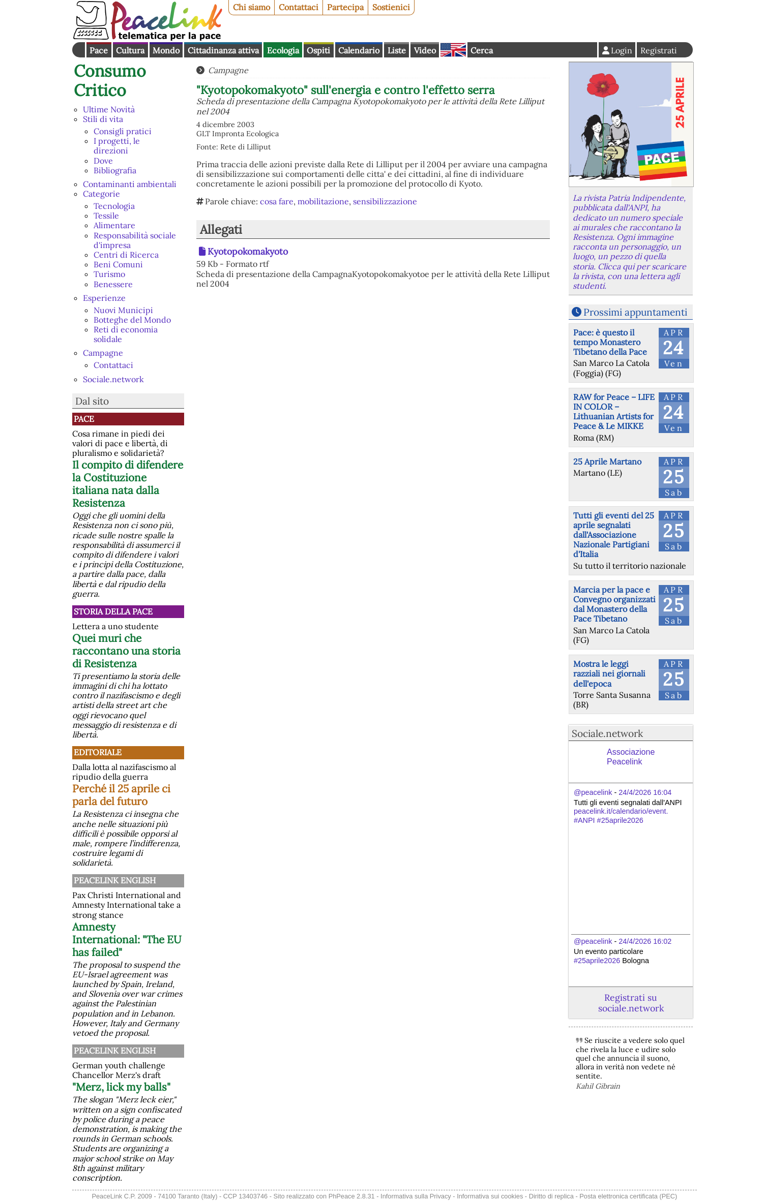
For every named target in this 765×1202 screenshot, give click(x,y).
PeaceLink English (115, 880)
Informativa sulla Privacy (415, 1196)
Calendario (358, 50)
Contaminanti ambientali (129, 184)
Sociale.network (113, 379)
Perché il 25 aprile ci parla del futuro (121, 795)
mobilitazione (323, 201)
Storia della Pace (113, 611)
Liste (397, 50)
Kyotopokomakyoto (248, 251)
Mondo (166, 50)
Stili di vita (103, 119)
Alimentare (114, 225)
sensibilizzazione (385, 201)
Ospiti (318, 50)
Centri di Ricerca (126, 255)
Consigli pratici (123, 131)
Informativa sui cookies (490, 1196)
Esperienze (104, 298)
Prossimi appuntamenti (635, 312)
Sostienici (391, 7)
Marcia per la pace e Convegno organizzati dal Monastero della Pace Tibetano (614, 604)
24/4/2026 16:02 (645, 941)
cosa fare (276, 201)
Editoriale (98, 752)
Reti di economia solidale (126, 334)
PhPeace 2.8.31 (352, 1196)
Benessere (113, 284)
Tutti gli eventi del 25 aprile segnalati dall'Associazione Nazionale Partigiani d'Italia (613, 535)
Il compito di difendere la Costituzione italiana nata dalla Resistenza (127, 484)
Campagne (103, 353)
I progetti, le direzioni (117, 146)
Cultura (130, 50)
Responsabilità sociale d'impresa (135, 240)
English (453, 49)
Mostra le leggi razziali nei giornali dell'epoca (609, 673)
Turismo (109, 274)
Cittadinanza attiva (223, 50)
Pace (99, 50)
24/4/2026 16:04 (645, 792)
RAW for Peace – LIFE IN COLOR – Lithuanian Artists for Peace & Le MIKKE (614, 412)
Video (425, 50)
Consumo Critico (110, 80)
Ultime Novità (109, 109)
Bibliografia (115, 170)
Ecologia (283, 50)
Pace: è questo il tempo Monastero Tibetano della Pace (610, 342)
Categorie (101, 194)
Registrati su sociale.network (631, 1003)
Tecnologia (114, 206)
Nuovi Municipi (123, 310)
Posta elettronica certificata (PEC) (628, 1196)
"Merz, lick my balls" (121, 1087)
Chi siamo (251, 7)
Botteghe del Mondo (132, 320)
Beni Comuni (118, 264)
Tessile (106, 215)
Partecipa (345, 7)
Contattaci (298, 7)
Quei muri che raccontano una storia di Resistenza (126, 650)
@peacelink (593, 792)
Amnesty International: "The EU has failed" (127, 939)
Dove (103, 161)
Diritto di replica (551, 1196)
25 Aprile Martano (607, 461)
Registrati (658, 50)
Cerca (481, 50)
